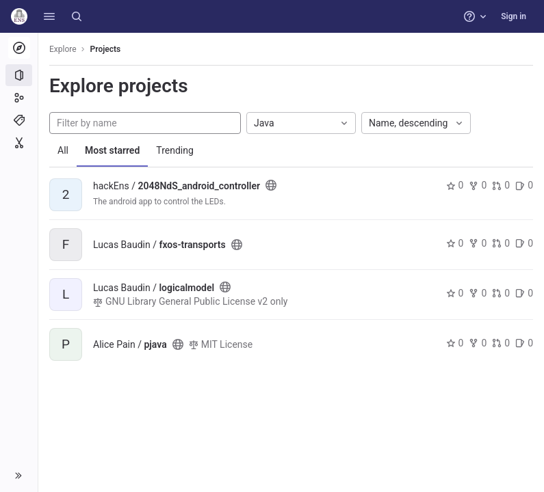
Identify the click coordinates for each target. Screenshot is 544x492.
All (62, 150)
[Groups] (18, 98)
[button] (49, 16)
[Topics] (18, 120)
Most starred (112, 150)
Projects (105, 49)
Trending (175, 150)
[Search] (77, 16)
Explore (63, 49)
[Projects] (18, 75)
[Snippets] (18, 143)
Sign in (513, 16)
